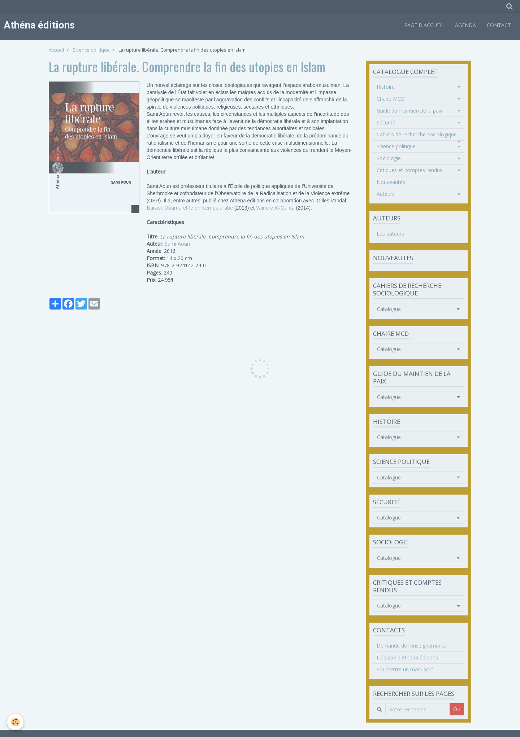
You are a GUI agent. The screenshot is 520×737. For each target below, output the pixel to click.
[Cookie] (15, 722)
